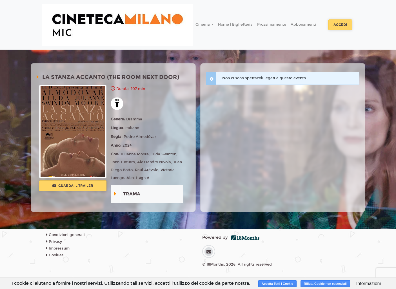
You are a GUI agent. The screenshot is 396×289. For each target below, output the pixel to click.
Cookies (55, 255)
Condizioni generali (65, 235)
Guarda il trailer (72, 186)
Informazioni (368, 283)
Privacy (54, 241)
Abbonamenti (303, 24)
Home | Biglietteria (235, 24)
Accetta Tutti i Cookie (277, 283)
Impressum (58, 248)
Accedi (340, 25)
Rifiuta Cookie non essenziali (325, 283)
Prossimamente (271, 24)
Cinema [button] (203, 24)
